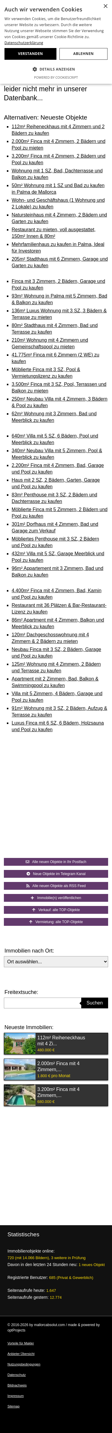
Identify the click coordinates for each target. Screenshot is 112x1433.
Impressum (15, 1396)
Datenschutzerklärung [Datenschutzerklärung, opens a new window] (23, 42)
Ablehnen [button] (83, 53)
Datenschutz (16, 1375)
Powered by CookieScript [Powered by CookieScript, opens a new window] (56, 77)
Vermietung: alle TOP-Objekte (56, 922)
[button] (56, 69)
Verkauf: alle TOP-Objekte (56, 910)
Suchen (95, 1002)
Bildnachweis (17, 1385)
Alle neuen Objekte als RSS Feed (56, 886)
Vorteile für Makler (20, 1343)
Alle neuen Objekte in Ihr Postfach (56, 862)
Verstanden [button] (30, 53)
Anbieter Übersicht (21, 1354)
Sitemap (13, 1406)
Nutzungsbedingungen (23, 1364)
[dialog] (56, 42)
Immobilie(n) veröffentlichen (56, 898)
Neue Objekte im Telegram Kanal (56, 874)
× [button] (105, 6)
